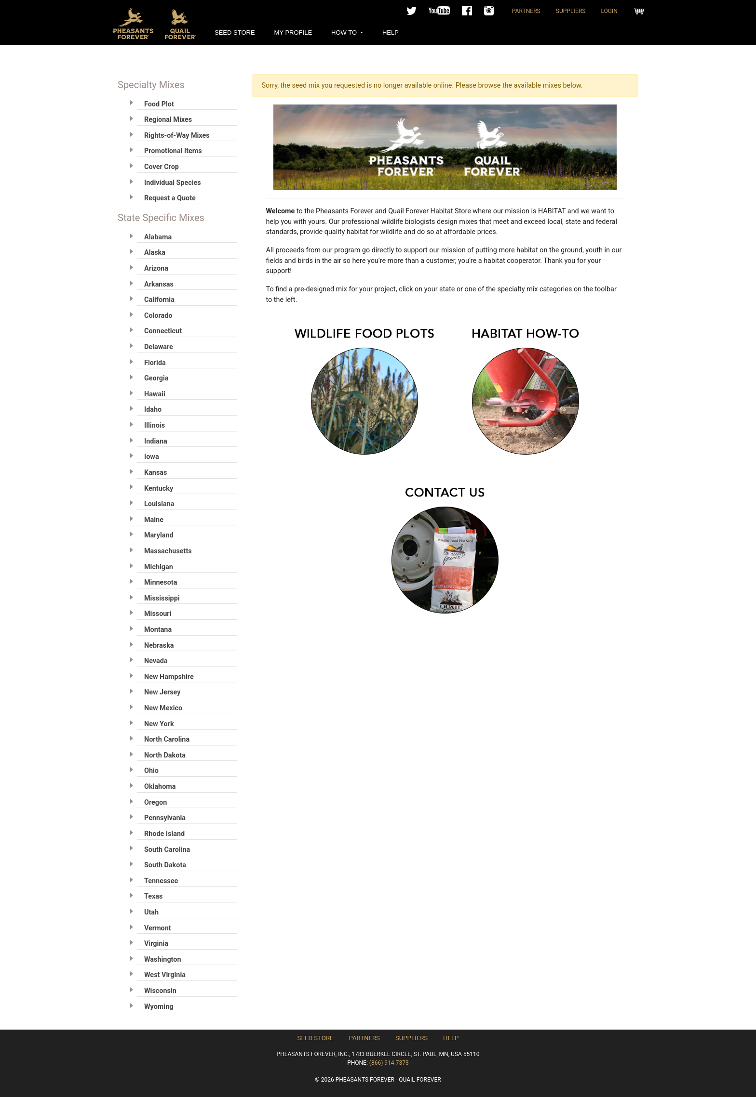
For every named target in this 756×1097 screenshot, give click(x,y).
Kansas (155, 473)
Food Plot (159, 104)
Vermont (157, 928)
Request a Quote (170, 198)
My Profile (293, 32)
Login (609, 11)
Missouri (157, 614)
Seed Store (235, 32)
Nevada (156, 661)
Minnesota (160, 582)
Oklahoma (160, 787)
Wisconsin (160, 991)
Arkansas (159, 284)
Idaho (153, 409)
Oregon (155, 802)
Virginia (156, 944)
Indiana (155, 441)
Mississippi (162, 598)
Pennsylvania (165, 818)
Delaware (158, 347)
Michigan (158, 567)
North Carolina (166, 739)
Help (390, 32)
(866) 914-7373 (389, 1062)
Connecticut (163, 331)
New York (159, 724)
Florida (155, 363)
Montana (158, 630)
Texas (153, 896)
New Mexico (163, 708)
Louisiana (159, 504)
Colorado (158, 316)
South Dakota (165, 865)
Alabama (158, 237)
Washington (162, 959)
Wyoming (158, 1007)
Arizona (156, 268)
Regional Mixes (168, 120)
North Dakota (165, 755)
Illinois (154, 425)
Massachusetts (168, 551)
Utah (151, 912)
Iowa (151, 457)
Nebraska (159, 645)
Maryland (159, 535)
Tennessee (161, 881)
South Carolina (167, 850)
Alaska (154, 252)
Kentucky (158, 488)
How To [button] (345, 32)
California (159, 300)
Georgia (156, 378)
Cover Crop (161, 167)
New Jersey (162, 692)
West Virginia (165, 975)
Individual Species (172, 183)
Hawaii (154, 394)
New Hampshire (169, 677)
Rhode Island (164, 834)
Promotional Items (173, 151)
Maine (153, 520)
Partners (526, 11)
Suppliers (571, 11)
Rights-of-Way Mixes (177, 135)
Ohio (151, 771)
